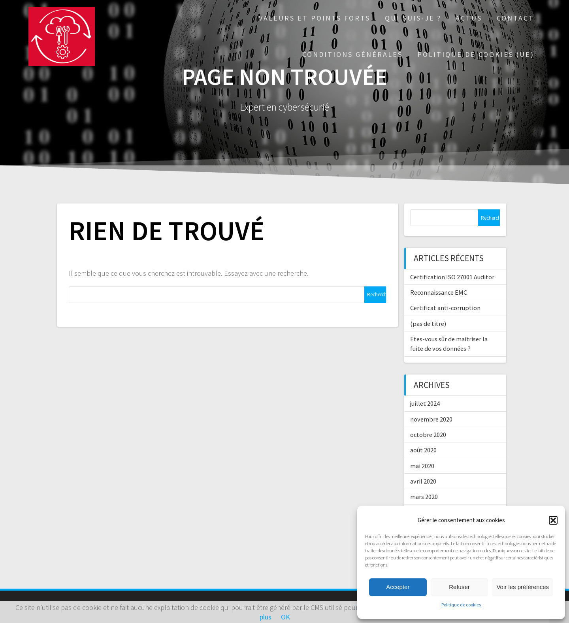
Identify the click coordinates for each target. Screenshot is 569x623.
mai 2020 (422, 466)
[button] (553, 520)
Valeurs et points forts (314, 18)
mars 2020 (424, 497)
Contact (515, 18)
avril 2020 (423, 481)
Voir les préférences (522, 586)
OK (285, 616)
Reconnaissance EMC (438, 292)
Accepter (397, 586)
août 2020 (423, 450)
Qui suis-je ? (413, 18)
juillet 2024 (425, 403)
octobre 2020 (428, 435)
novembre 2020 (431, 419)
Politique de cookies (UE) (475, 54)
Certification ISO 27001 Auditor (452, 277)
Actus (469, 18)
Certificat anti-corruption (445, 308)
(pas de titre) (428, 323)
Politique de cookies (461, 605)
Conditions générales (352, 54)
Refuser (459, 586)
